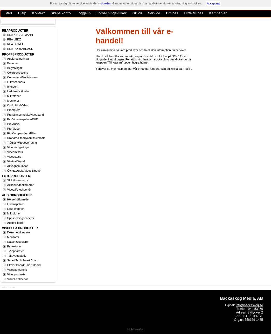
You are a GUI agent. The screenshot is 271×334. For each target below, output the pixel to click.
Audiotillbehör (16, 222)
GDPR (137, 13)
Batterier (12, 63)
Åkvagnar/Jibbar (17, 166)
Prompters (13, 110)
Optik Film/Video (17, 105)
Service (154, 13)
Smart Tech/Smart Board (22, 260)
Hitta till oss (193, 13)
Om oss (172, 13)
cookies (106, 3)
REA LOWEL (15, 44)
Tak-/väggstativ (16, 255)
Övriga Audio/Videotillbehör (24, 170)
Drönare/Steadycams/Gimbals (26, 138)
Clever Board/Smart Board (24, 265)
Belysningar (14, 67)
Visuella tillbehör (17, 279)
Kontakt (38, 13)
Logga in (84, 13)
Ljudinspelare (15, 204)
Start (8, 13)
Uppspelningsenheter (20, 218)
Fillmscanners (16, 82)
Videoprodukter (16, 274)
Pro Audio (13, 124)
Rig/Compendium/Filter (21, 133)
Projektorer (14, 246)
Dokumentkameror (19, 232)
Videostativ (14, 156)
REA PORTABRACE (20, 48)
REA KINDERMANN (20, 34)
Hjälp (22, 13)
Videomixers (15, 152)
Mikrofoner (14, 96)
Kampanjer (218, 13)
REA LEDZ (14, 39)
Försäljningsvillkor (111, 13)
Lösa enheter (15, 208)
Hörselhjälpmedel (18, 199)
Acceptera (213, 3)
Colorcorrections (17, 72)
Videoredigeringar (18, 147)
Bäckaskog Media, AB (241, 298)
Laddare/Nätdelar (18, 91)
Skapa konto (61, 13)
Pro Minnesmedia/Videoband (25, 114)
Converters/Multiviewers (22, 77)
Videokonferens (17, 269)
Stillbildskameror (17, 180)
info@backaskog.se (249, 305)
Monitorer (13, 100)
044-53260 (255, 309)
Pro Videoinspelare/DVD (22, 119)
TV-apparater (15, 251)
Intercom (12, 86)
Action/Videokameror (20, 184)
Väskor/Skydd (16, 161)
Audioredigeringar (18, 58)
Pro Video (13, 128)
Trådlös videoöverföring (22, 142)
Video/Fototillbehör (19, 189)
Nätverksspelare (17, 241)
